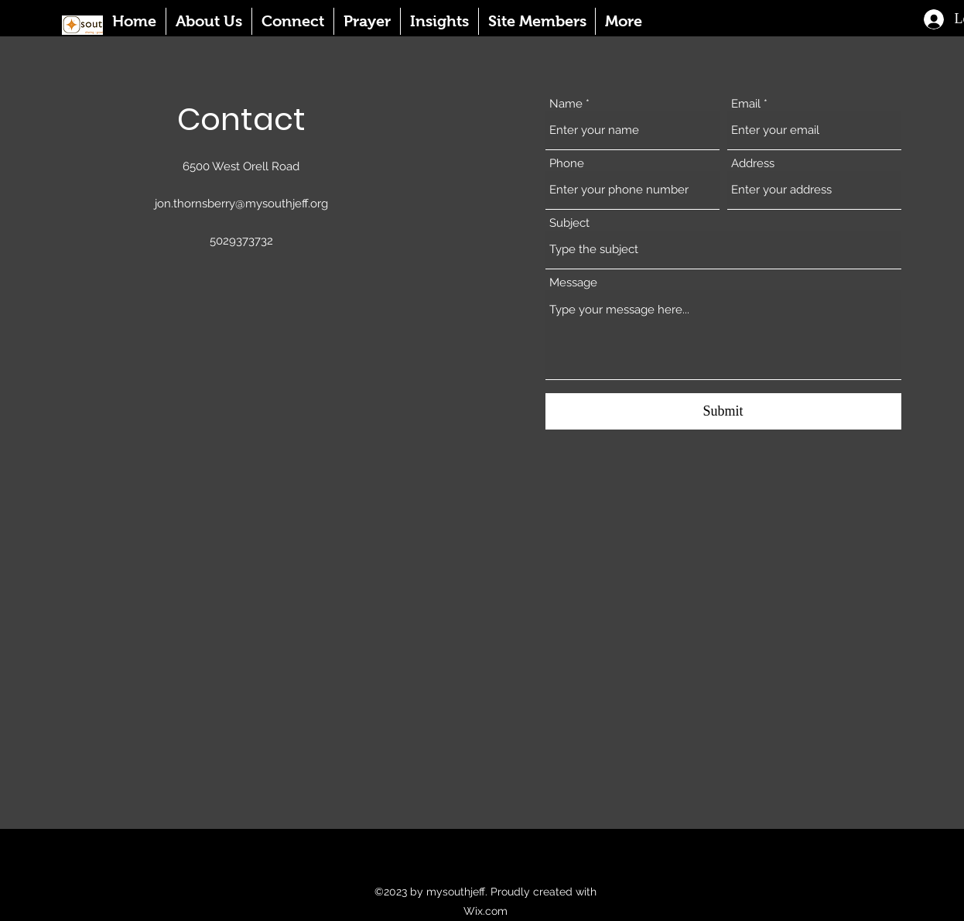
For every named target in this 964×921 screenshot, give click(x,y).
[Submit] (723, 411)
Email (746, 104)
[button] (208, 21)
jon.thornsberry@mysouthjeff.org (241, 204)
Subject (569, 223)
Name (566, 104)
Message (573, 283)
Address (752, 163)
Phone (566, 163)
